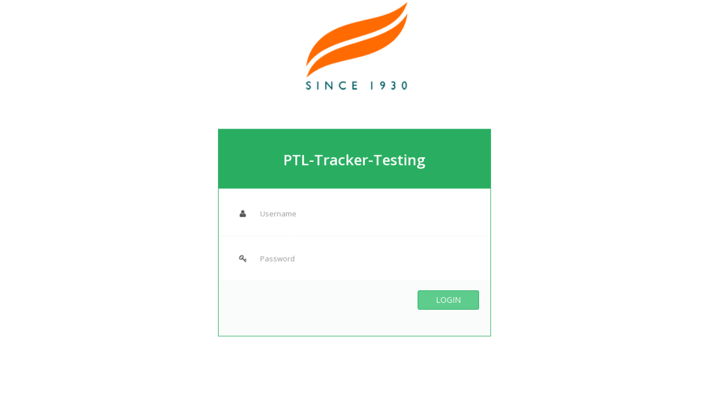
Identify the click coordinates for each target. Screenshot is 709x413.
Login (445, 297)
